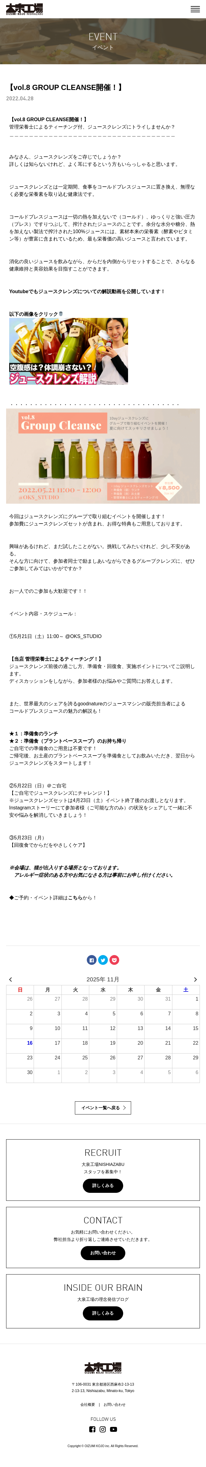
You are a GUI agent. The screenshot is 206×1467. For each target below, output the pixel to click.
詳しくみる (103, 1185)
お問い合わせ (103, 1252)
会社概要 (87, 1404)
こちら (75, 897)
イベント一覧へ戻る (100, 1107)
